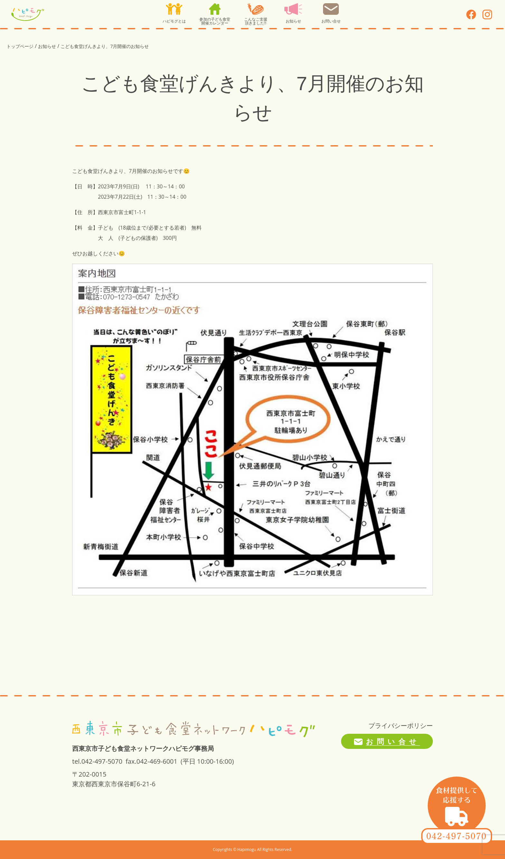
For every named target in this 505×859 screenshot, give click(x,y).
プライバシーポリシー (400, 725)
